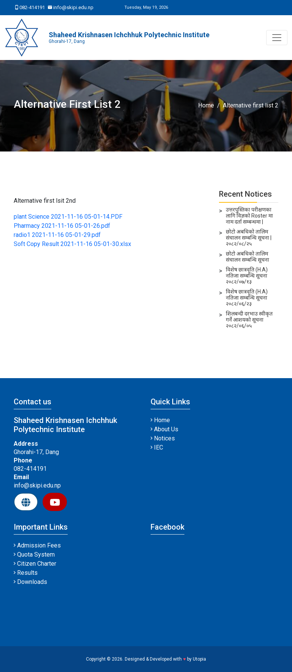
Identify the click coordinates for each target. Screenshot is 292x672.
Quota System (34, 554)
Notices (163, 438)
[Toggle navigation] (276, 37)
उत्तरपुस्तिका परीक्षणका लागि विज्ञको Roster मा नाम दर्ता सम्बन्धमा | (249, 216)
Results (26, 572)
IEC (157, 447)
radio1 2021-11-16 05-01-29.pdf (57, 234)
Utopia (199, 659)
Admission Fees (37, 545)
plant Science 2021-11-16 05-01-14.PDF (68, 216)
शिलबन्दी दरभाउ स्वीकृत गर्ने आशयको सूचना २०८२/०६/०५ (249, 320)
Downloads (30, 581)
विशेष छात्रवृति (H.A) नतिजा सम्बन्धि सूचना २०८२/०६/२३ (247, 298)
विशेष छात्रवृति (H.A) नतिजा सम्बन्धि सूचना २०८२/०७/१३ (247, 276)
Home (206, 105)
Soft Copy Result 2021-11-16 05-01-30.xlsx (72, 244)
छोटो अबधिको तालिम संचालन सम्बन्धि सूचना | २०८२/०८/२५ (248, 238)
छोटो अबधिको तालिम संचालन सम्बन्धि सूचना (247, 257)
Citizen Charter (35, 563)
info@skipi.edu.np (71, 7)
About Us (164, 429)
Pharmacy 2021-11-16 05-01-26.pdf (62, 225)
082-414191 (30, 7)
